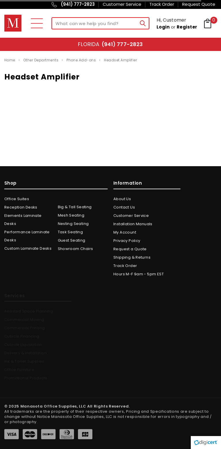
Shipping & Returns (131, 257)
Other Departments (40, 60)
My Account (124, 232)
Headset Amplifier (120, 60)
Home (9, 60)
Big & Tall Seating (75, 207)
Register (187, 27)
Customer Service (131, 215)
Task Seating (70, 232)
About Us (122, 199)
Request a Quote (130, 249)
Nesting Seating (73, 223)
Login (163, 27)
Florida (110, 44)
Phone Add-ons (81, 60)
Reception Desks (20, 207)
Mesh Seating (71, 215)
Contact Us (124, 207)
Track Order (125, 265)
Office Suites (16, 199)
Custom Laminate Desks (28, 248)
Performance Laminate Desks (27, 236)
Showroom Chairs (75, 248)
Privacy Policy (126, 240)
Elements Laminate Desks (23, 219)
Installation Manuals (133, 224)
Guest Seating (71, 240)
